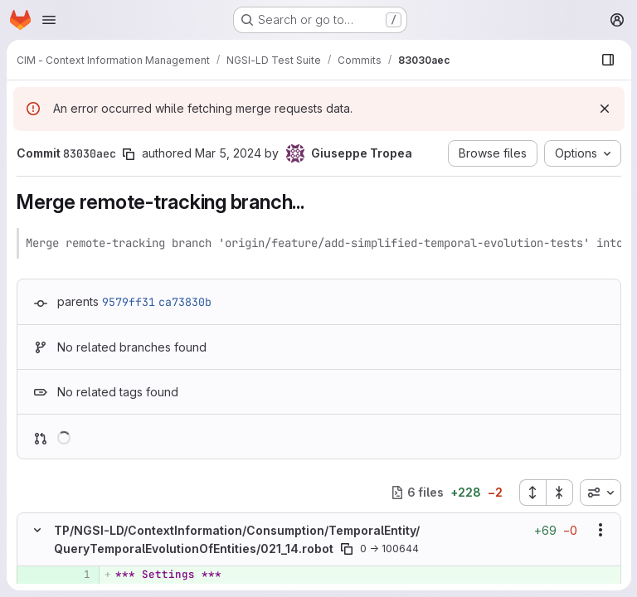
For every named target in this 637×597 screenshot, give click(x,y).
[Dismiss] (604, 109)
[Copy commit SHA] (129, 154)
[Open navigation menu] (49, 20)
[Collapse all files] (559, 492)
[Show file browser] (607, 59)
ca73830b (185, 301)
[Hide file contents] (37, 530)
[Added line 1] (76, 574)
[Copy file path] (347, 549)
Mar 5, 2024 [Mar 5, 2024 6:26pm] (228, 153)
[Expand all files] (531, 492)
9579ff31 (128, 301)
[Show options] (600, 530)
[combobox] (599, 492)
